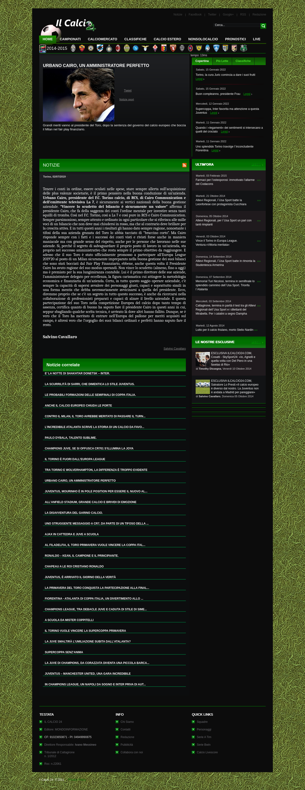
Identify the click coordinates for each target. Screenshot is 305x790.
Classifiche (243, 61)
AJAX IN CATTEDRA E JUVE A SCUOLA (72, 534)
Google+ (228, 14)
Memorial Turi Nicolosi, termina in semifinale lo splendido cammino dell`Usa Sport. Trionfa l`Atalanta (225, 285)
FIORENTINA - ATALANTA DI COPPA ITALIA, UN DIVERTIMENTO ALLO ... (94, 598)
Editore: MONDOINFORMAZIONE (66, 729)
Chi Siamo (127, 722)
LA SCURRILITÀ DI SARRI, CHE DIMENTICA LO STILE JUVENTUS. (90, 384)
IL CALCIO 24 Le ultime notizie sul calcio (67, 30)
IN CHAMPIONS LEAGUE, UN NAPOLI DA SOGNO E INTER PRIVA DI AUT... (95, 684)
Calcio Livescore (207, 752)
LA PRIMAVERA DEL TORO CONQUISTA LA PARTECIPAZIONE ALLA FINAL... (97, 588)
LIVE (256, 39)
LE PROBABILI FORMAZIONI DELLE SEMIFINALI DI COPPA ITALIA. (90, 395)
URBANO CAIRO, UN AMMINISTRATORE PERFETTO (80, 480)
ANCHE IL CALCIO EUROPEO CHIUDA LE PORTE (78, 405)
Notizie (177, 14)
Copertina (202, 61)
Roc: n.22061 (52, 763)
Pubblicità (127, 744)
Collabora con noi (132, 752)
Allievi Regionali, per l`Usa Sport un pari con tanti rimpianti (224, 222)
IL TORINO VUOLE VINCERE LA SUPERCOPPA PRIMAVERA (85, 630)
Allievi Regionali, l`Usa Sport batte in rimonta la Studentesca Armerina (225, 263)
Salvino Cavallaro (175, 348)
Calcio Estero (167, 39)
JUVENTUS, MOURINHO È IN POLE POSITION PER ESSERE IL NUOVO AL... (96, 491)
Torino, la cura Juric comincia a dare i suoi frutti (225, 74)
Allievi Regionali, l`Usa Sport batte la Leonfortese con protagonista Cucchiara (221, 202)
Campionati (70, 39)
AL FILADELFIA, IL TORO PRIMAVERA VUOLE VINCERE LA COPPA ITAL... (95, 545)
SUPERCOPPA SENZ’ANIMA (64, 652)
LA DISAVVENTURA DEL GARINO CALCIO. (74, 513)
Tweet (128, 90)
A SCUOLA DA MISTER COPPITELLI (69, 620)
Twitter (212, 14)
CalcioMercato (102, 39)
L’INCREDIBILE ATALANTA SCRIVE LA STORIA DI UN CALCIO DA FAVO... (94, 427)
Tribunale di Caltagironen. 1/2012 (59, 754)
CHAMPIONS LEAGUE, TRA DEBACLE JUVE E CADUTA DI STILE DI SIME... (96, 609)
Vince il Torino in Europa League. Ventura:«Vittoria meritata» (217, 242)
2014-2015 (57, 48)
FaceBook (195, 14)
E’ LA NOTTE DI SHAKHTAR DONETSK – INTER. (77, 373)
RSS (243, 14)
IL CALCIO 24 (53, 722)
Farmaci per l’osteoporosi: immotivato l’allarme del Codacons (225, 182)
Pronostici (235, 39)
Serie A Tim (204, 737)
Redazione (259, 14)
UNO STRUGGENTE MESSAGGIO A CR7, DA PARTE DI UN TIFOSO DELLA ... (97, 523)
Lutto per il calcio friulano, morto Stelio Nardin (224, 329)
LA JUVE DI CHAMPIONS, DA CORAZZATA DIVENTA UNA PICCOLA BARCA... (97, 663)
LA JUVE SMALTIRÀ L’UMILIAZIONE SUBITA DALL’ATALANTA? (88, 641)
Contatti (125, 729)
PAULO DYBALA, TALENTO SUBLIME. (71, 437)
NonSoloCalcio (203, 39)
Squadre (202, 722)
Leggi (199, 79)
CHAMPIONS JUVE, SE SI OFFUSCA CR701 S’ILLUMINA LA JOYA (89, 448)
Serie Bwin (203, 744)
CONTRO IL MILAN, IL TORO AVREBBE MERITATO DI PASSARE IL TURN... (95, 416)
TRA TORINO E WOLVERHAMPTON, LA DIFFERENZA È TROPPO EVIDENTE (96, 470)
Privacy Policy (77, 779)
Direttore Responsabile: (70, 744)
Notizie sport (126, 99)
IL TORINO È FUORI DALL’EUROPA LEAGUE (75, 459)
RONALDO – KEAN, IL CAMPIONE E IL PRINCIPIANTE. (82, 555)
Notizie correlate (63, 364)
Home (48, 39)
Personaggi (204, 729)
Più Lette (222, 61)
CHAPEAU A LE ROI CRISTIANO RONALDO (74, 566)
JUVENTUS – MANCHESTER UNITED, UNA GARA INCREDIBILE (88, 673)
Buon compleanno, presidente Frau (218, 94)
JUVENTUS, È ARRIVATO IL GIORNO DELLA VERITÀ (80, 577)
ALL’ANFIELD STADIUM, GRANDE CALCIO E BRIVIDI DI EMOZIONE (90, 502)
